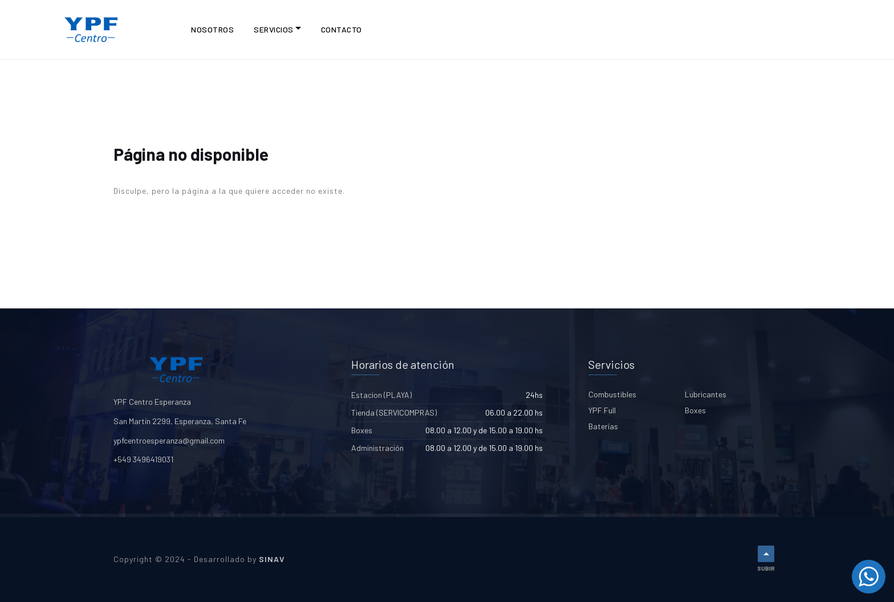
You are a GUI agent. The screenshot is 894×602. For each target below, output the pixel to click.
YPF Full (602, 410)
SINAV (272, 559)
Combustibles (612, 394)
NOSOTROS (212, 29)
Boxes (695, 410)
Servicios (274, 29)
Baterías (603, 426)
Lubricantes (705, 394)
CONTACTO (341, 29)
